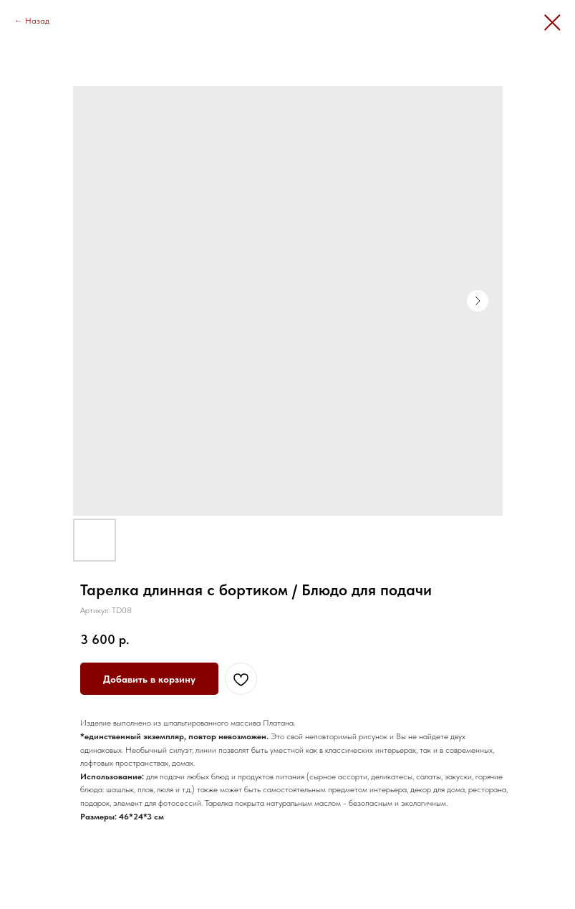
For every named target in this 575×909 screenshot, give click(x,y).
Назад (37, 21)
